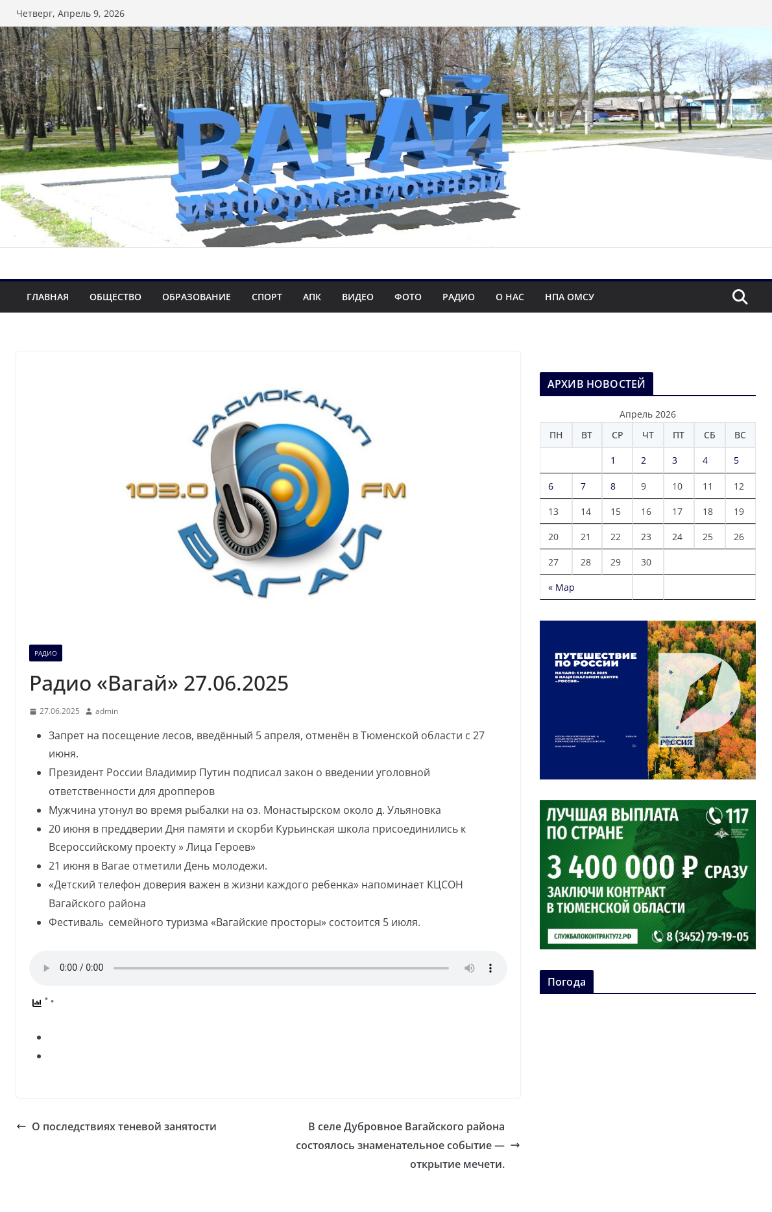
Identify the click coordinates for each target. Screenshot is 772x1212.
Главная (48, 297)
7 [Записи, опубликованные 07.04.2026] (583, 486)
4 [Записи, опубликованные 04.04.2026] (705, 460)
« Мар (561, 587)
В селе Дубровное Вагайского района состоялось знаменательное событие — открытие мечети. (408, 1145)
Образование (196, 297)
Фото (408, 297)
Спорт (267, 297)
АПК (312, 297)
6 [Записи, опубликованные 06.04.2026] (550, 486)
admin (106, 711)
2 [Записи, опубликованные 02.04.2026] (643, 460)
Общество (115, 297)
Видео (358, 297)
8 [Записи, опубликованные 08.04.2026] (613, 486)
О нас (510, 297)
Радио (458, 297)
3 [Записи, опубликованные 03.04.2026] (674, 460)
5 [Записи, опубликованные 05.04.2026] (736, 460)
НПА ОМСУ (569, 297)
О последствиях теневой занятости (116, 1126)
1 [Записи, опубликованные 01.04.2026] (613, 460)
